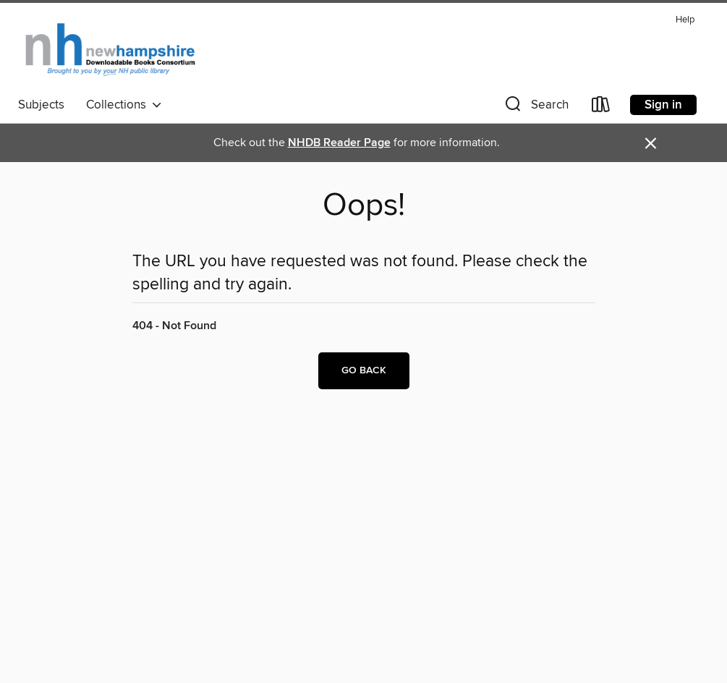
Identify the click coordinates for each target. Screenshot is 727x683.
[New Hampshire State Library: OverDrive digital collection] (111, 50)
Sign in (663, 105)
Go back (363, 370)
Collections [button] (124, 105)
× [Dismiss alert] (650, 144)
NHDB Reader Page (339, 142)
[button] (535, 107)
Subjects (41, 105)
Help (685, 19)
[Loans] (601, 107)
